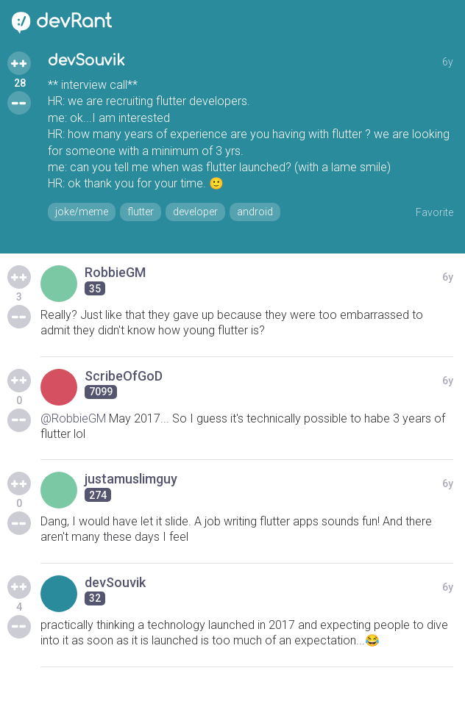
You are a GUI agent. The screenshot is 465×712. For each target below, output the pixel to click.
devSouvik (86, 60)
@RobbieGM (73, 418)
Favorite (434, 212)
